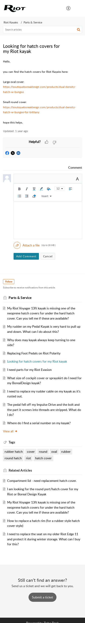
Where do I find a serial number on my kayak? (39, 423)
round (43, 451)
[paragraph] (42, 92)
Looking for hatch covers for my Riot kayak (37, 361)
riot (28, 458)
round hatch (13, 458)
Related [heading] (20, 470)
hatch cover (43, 458)
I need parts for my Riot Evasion (29, 369)
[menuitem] (68, 8)
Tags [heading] (12, 442)
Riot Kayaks (11, 22)
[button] (68, 8)
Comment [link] (75, 167)
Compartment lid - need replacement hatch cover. (42, 480)
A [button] (77, 179)
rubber (66, 451)
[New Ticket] (42, 597)
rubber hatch (14, 451)
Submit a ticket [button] (42, 597)
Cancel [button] (47, 256)
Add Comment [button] (26, 256)
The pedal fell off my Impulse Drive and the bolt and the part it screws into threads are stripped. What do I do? (44, 409)
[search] (42, 29)
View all (10, 431)
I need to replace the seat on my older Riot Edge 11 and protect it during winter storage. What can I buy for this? (43, 539)
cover (31, 451)
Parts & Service (33, 22)
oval (54, 451)
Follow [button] (8, 281)
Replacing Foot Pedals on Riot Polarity (33, 353)
